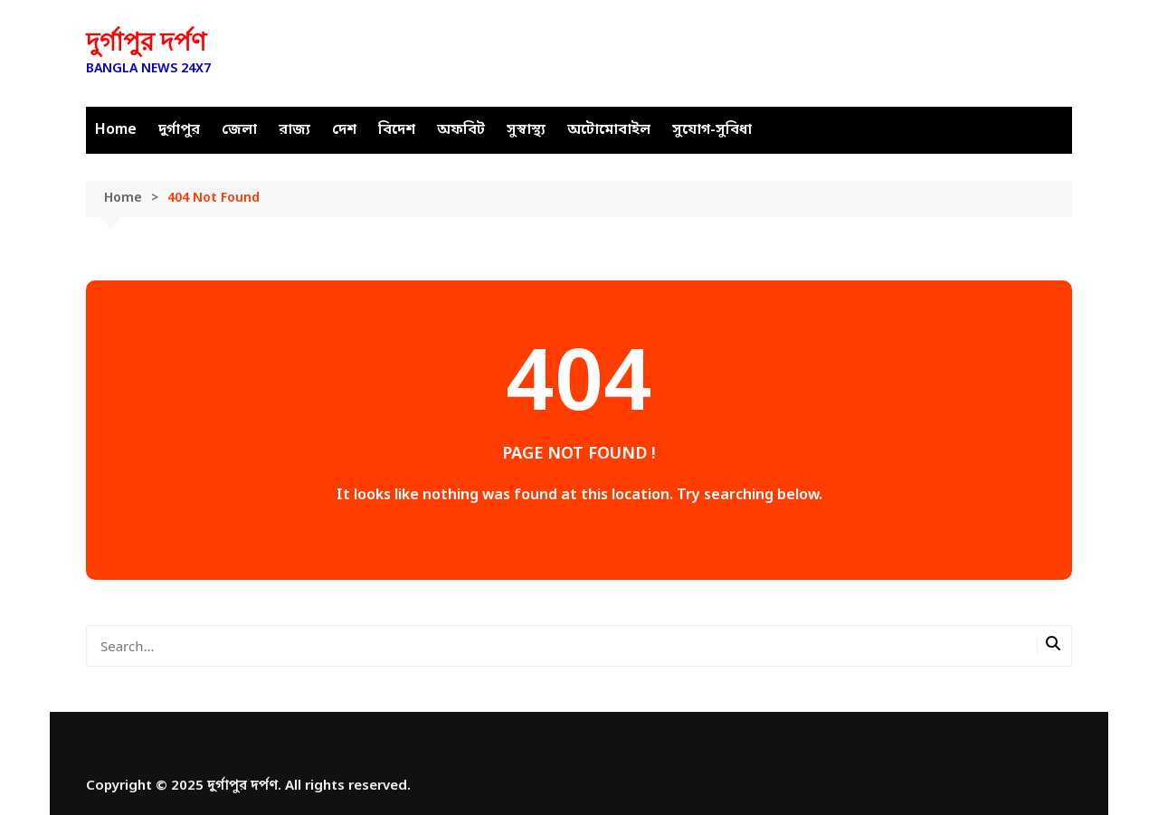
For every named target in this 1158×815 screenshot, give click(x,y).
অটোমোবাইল (608, 130)
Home (116, 130)
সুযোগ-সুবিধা (712, 130)
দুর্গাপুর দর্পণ (146, 42)
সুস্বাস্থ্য (526, 130)
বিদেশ (396, 130)
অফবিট (461, 130)
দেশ (344, 130)
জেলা (239, 130)
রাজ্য (294, 130)
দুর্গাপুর (179, 130)
